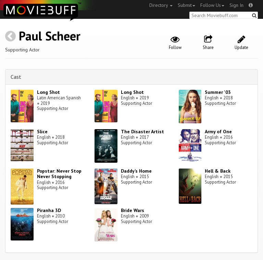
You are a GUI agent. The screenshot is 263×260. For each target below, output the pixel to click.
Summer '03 (218, 92)
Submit (186, 5)
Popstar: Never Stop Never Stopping (59, 174)
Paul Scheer (49, 36)
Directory (161, 5)
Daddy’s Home (136, 171)
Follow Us (212, 5)
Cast (16, 76)
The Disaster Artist (142, 131)
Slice (42, 131)
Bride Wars (132, 210)
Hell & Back (217, 171)
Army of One (218, 131)
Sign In (236, 5)
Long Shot (48, 92)
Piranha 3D (49, 210)
